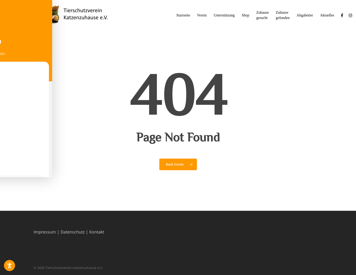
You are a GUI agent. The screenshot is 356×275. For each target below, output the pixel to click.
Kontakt (96, 232)
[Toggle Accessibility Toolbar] (9, 265)
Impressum (45, 232)
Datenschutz (73, 232)
